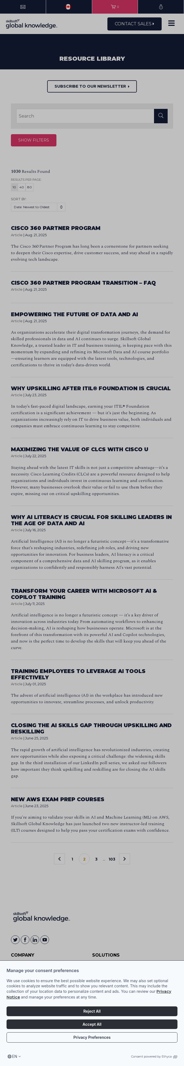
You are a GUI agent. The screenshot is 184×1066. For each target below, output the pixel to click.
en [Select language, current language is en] (15, 1056)
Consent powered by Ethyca (154, 1056)
